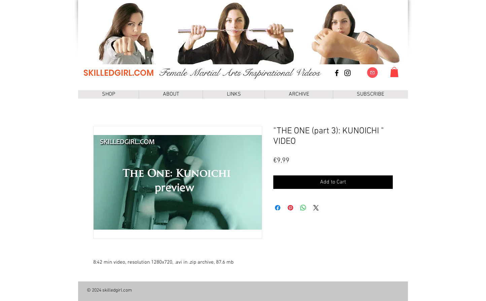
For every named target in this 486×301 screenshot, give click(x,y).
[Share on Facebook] (278, 208)
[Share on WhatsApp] (303, 208)
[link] (394, 72)
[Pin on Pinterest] (290, 208)
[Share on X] (316, 208)
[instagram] (347, 73)
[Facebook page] (337, 73)
